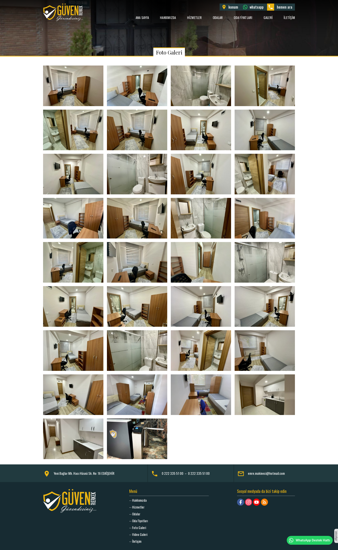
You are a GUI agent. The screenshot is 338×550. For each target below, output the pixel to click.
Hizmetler (194, 17)
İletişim (289, 17)
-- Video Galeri (138, 534)
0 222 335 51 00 (172, 473)
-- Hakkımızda (138, 500)
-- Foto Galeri (137, 527)
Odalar (218, 17)
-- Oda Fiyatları (138, 520)
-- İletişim (135, 541)
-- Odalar (134, 513)
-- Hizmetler (136, 507)
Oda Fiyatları (243, 17)
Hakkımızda (168, 17)
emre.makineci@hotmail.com (266, 473)
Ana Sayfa (142, 17)
